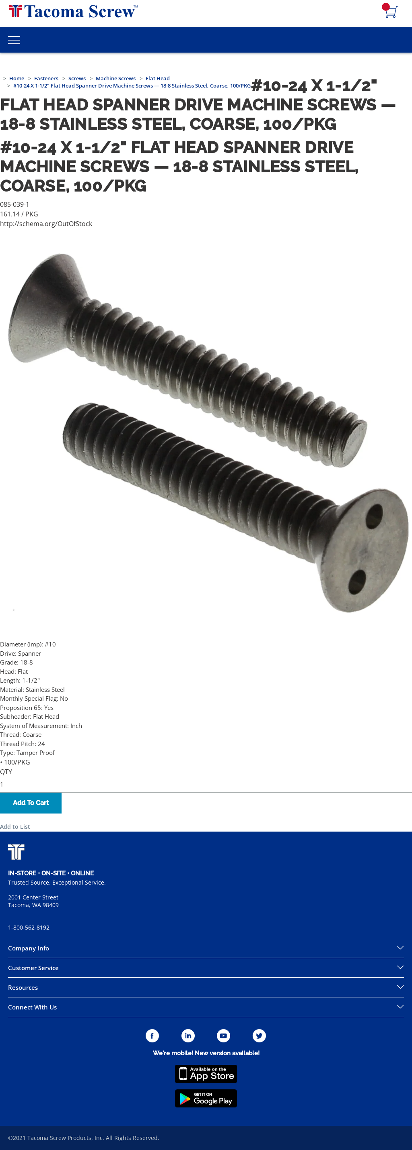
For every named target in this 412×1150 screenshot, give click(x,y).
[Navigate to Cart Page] (392, 12)
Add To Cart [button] (31, 803)
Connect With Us (32, 1007)
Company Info (28, 948)
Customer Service (33, 968)
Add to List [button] (15, 826)
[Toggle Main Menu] (14, 39)
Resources (23, 987)
